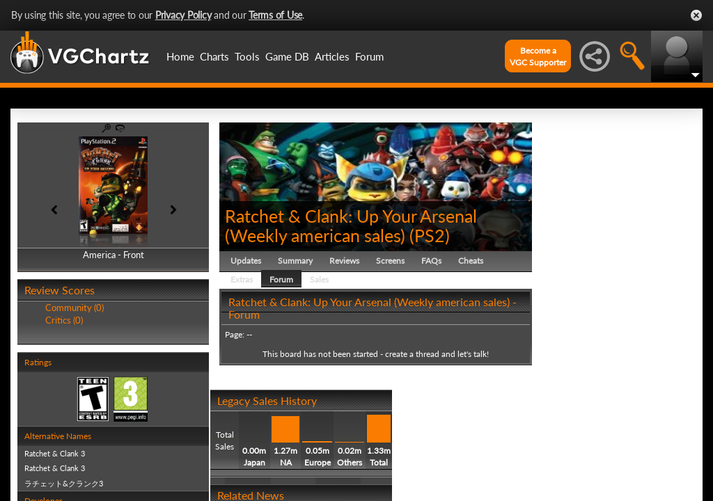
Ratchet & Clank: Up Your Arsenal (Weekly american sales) (351, 225)
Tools (247, 56)
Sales (319, 279)
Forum (369, 56)
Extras (241, 279)
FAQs (431, 260)
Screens (390, 260)
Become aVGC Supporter (538, 56)
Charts (214, 56)
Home (180, 56)
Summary (295, 260)
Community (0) (74, 307)
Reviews (344, 260)
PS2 (429, 235)
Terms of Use (275, 15)
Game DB (287, 56)
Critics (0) (64, 320)
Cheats (470, 260)
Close (696, 15)
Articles (332, 56)
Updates (245, 260)
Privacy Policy (183, 15)
